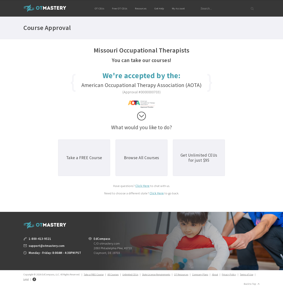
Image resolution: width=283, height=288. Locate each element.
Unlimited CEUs (130, 274)
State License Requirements (156, 274)
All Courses (113, 274)
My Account (180, 12)
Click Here (142, 186)
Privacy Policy (229, 274)
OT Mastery (45, 8)
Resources (141, 8)
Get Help (159, 8)
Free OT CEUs (119, 8)
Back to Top (250, 283)
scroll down (141, 116)
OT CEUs (99, 8)
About (215, 274)
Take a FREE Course (94, 274)
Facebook (34, 279)
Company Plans (200, 274)
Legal (26, 279)
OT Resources (181, 274)
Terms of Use (246, 274)
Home (84, 8)
